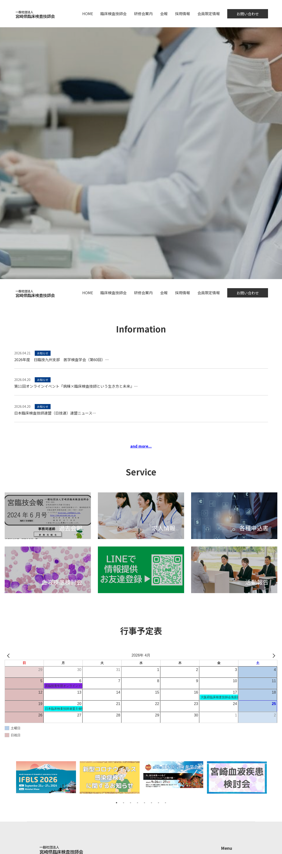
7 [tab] (158, 802)
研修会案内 (143, 13)
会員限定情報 (208, 13)
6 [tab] (151, 802)
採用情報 (182, 13)
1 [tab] (116, 802)
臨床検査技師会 (113, 13)
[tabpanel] (46, 780)
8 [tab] (165, 802)
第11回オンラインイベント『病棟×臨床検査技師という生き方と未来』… (76, 386)
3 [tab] (130, 802)
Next (271, 780)
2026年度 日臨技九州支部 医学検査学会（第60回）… (61, 359)
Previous (10, 780)
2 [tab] (123, 802)
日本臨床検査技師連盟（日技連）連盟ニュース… (55, 413)
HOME (87, 13)
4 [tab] (137, 802)
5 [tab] (144, 802)
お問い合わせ (248, 14)
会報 (164, 13)
